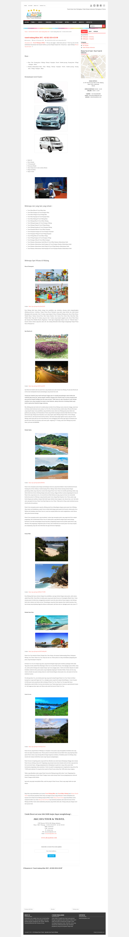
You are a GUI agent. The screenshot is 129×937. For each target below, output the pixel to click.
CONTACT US (89, 22)
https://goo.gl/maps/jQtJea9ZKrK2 (37, 482)
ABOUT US (81, 22)
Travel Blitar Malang (63, 793)
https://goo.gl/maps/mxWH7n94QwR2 (38, 651)
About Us (36, 5)
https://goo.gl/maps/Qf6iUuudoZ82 (37, 386)
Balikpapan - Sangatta (88, 38)
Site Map (30, 5)
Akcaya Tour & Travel (58, 797)
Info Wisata (85, 45)
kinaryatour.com (101, 932)
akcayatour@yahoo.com (50, 833)
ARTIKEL (67, 22)
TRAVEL (33, 22)
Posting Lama (76, 909)
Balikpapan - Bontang (88, 36)
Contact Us (42, 5)
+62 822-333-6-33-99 (50, 40)
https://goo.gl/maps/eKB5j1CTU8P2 (37, 592)
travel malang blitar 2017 (61, 40)
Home (25, 5)
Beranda (53, 909)
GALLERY (74, 22)
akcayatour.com (28, 42)
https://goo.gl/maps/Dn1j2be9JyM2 (37, 306)
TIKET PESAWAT (59, 22)
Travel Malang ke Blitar (39, 42)
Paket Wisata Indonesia (89, 47)
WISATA (40, 22)
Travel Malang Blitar (50, 793)
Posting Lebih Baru (28, 909)
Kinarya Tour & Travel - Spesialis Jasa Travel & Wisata (46, 932)
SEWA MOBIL (49, 22)
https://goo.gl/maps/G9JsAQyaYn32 (37, 746)
